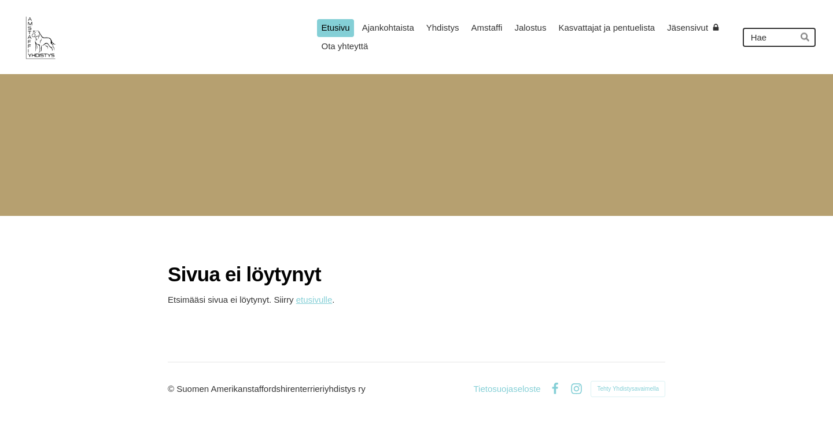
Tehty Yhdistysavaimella (628, 389)
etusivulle (314, 299)
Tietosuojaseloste (506, 388)
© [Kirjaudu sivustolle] (172, 389)
